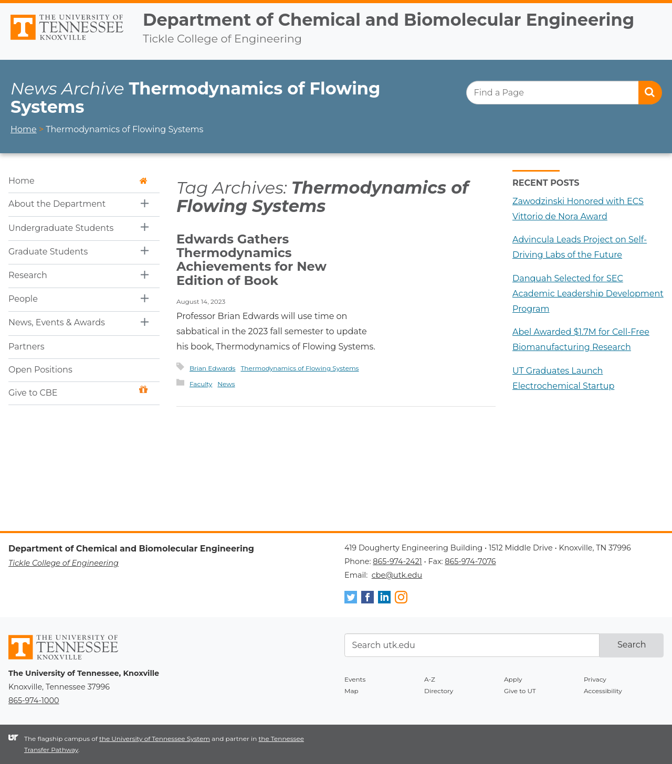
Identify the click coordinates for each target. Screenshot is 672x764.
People (23, 299)
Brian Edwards (212, 368)
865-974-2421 (397, 561)
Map (351, 691)
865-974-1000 (33, 700)
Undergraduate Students (60, 228)
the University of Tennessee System (154, 738)
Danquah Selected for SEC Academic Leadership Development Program (588, 293)
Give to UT (520, 691)
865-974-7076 (470, 561)
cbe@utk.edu (397, 575)
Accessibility (603, 691)
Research (27, 275)
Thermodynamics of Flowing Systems (299, 368)
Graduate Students (48, 252)
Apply (513, 679)
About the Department (57, 204)
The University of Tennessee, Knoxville (67, 40)
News (226, 384)
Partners (26, 347)
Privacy (595, 679)
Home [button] (78, 181)
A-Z (429, 679)
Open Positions (40, 370)
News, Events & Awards (56, 322)
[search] (564, 92)
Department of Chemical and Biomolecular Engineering (388, 19)
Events (354, 679)
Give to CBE (78, 392)
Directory (438, 691)
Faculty (201, 384)
